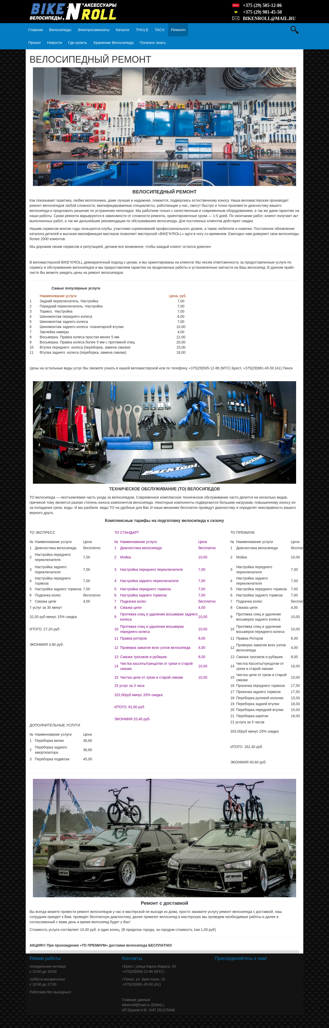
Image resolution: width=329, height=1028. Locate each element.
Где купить (77, 42)
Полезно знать (153, 42)
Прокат (34, 42)
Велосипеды (60, 29)
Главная (35, 29)
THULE (142, 29)
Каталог (123, 29)
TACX (160, 29)
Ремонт (178, 29)
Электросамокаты (94, 29)
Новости (54, 42)
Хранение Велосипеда (113, 42)
